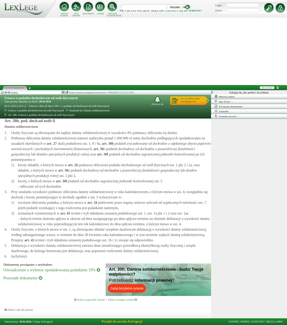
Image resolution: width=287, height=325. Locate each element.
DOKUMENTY (88, 14)
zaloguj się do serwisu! (183, 10)
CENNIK (100, 14)
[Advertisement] (144, 51)
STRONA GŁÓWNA (64, 15)
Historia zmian (225, 96)
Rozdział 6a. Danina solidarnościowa (87, 110)
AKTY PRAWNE (76, 15)
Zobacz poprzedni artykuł (89, 299)
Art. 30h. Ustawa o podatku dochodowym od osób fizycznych (39, 115)
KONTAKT (258, 321)
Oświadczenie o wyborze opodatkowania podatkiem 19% (51, 270)
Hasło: (218, 10)
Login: (218, 5)
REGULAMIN (274, 321)
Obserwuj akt (157, 100)
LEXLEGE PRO (126, 92)
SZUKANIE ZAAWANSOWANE (113, 15)
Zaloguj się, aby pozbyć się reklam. (249, 92)
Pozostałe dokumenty (22, 278)
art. (51, 143)
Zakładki (221, 111)
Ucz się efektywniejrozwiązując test (189, 99)
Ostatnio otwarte (226, 116)
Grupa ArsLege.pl (42, 321)
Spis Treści (222, 101)
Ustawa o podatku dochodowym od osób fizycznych (41, 98)
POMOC (245, 321)
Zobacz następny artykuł (122, 299)
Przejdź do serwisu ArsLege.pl (122, 321)
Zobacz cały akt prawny (18, 309)
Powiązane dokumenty (229, 106)
